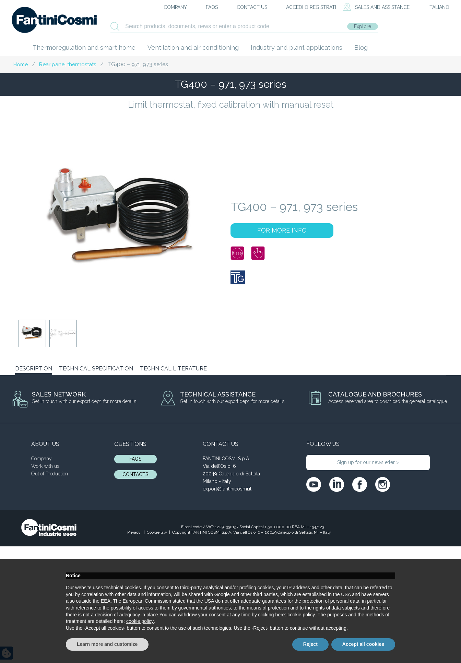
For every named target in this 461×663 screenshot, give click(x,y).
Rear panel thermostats (67, 64)
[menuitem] (432, 7)
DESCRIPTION (33, 368)
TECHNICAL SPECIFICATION (96, 368)
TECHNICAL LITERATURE (173, 368)
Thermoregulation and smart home (84, 47)
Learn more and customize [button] (107, 644)
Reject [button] (310, 644)
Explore (362, 26)
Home (20, 64)
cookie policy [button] (301, 614)
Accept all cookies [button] (363, 644)
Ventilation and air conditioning (193, 47)
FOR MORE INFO (282, 230)
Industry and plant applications (296, 47)
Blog (361, 47)
